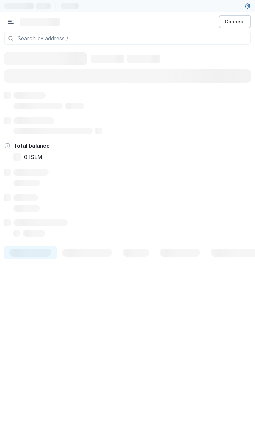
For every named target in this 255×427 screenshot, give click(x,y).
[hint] (7, 145)
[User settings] (247, 6)
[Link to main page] (40, 22)
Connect (235, 21)
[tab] (30, 252)
